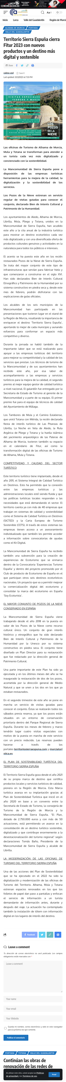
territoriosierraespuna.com (30, 749)
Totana (22, 1053)
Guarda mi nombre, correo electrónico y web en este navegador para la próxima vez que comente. (35, 1028)
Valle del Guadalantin (17, 32)
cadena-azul (9, 73)
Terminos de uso (30, 1076)
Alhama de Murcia (15, 28)
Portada (33, 28)
